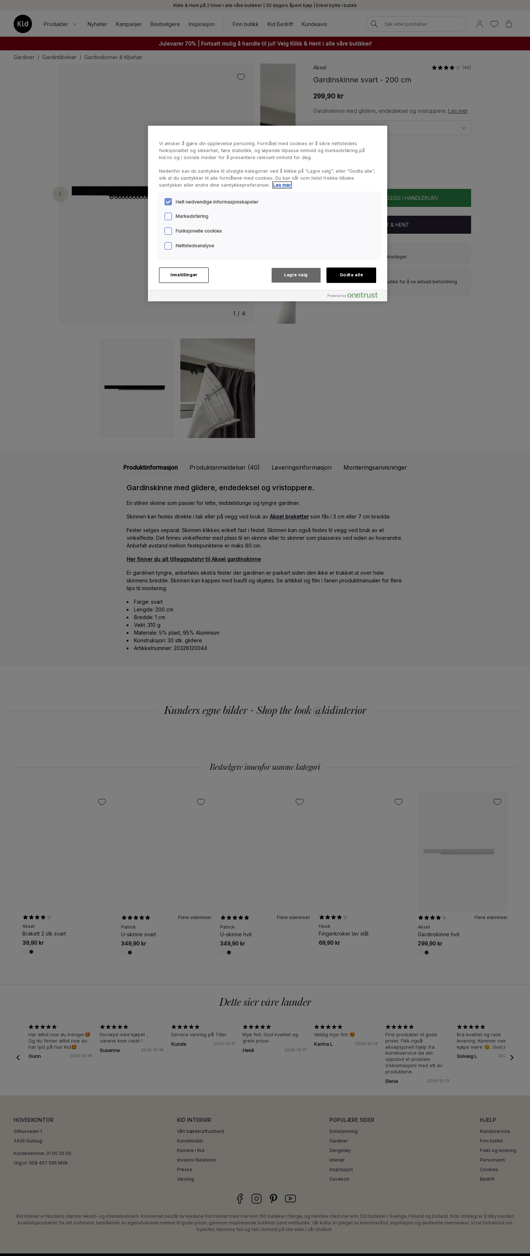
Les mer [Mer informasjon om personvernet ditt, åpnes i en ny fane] (282, 185)
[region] (267, 213)
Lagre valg (296, 274)
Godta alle (351, 274)
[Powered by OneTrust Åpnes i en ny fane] (356, 296)
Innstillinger (183, 274)
